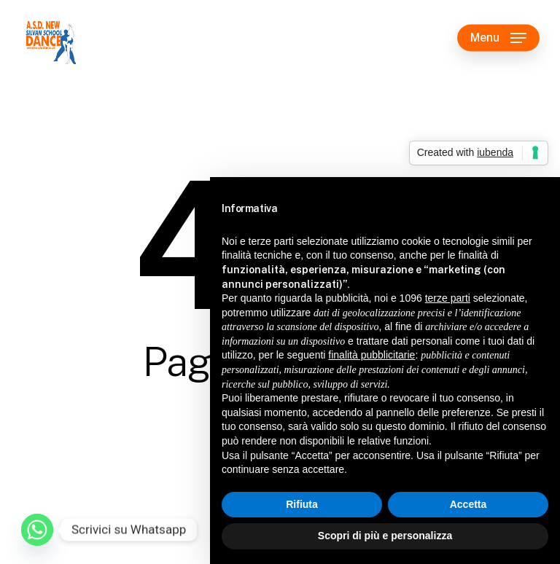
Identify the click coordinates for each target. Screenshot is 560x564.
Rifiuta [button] (302, 504)
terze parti (447, 298)
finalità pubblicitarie (371, 355)
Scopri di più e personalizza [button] (385, 535)
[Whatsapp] (37, 530)
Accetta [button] (468, 504)
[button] (498, 38)
